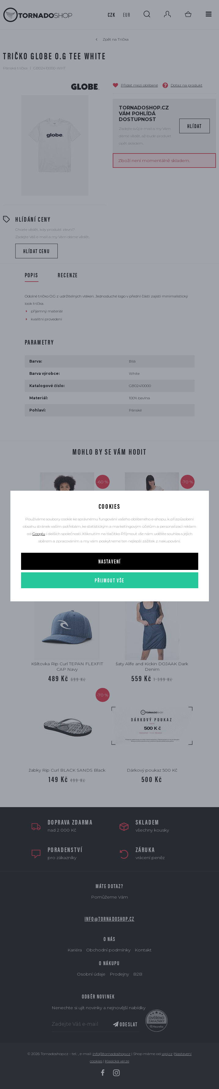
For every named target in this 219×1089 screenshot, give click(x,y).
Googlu (38, 533)
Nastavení (109, 561)
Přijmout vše (110, 580)
